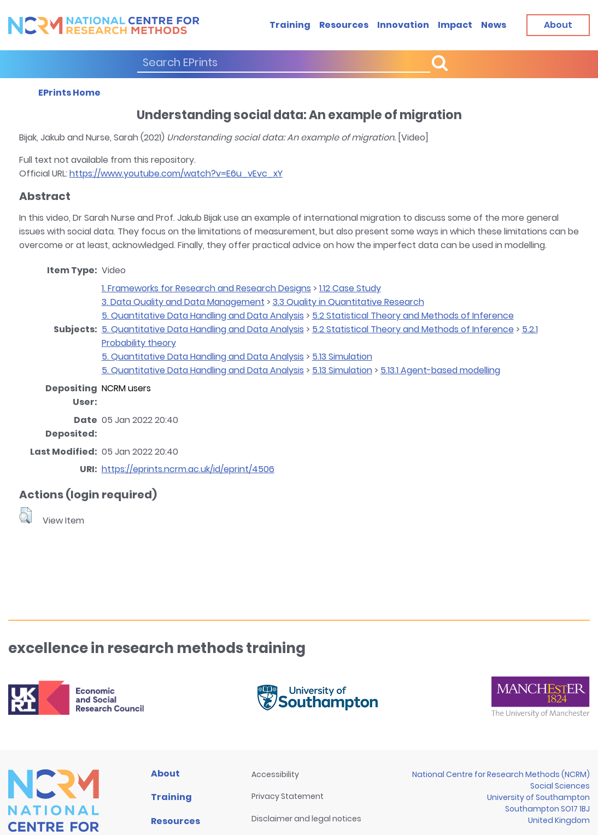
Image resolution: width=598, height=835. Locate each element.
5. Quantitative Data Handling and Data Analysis (203, 315)
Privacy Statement (287, 796)
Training (289, 25)
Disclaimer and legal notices (306, 818)
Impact (455, 25)
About (165, 773)
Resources (343, 25)
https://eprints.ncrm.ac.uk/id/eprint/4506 (188, 469)
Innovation (403, 25)
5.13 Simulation (342, 356)
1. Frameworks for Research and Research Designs (206, 288)
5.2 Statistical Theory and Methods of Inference (413, 315)
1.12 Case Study (350, 288)
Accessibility (275, 774)
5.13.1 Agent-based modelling (440, 370)
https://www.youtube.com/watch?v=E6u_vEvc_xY (176, 173)
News (493, 25)
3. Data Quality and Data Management (183, 302)
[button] (25, 515)
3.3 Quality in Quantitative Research (348, 302)
